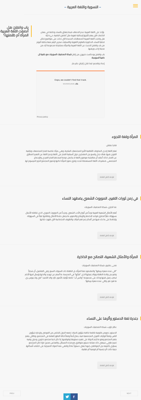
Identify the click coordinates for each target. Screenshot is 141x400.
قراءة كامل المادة (107, 177)
